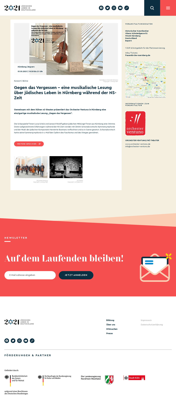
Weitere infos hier (26, 144)
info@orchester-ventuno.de (137, 146)
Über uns (110, 325)
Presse (109, 333)
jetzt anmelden (76, 275)
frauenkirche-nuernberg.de (137, 55)
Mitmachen (111, 329)
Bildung (110, 320)
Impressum (146, 320)
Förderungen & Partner (27, 355)
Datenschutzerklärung (152, 325)
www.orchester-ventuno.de (137, 144)
